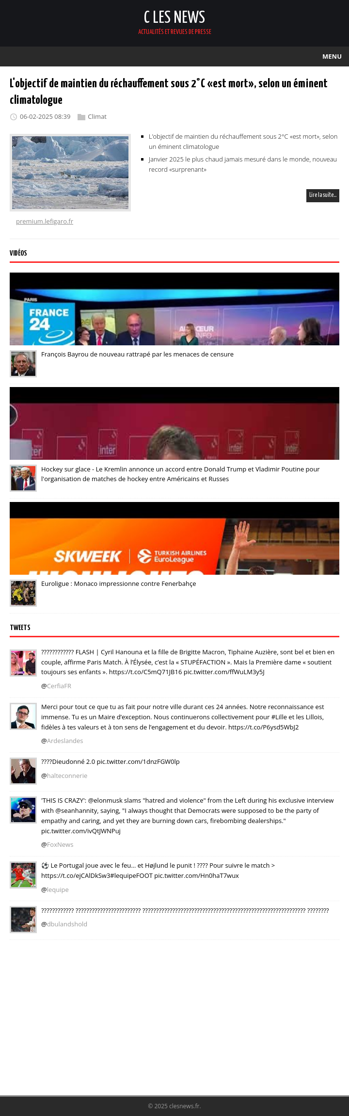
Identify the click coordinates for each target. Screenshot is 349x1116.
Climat (97, 117)
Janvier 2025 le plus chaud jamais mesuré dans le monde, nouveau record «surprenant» (243, 164)
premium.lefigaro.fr (44, 221)
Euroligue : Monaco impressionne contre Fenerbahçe (118, 583)
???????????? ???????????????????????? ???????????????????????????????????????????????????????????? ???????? (185, 910)
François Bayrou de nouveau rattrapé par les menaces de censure (137, 354)
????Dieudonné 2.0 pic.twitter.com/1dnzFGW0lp (110, 761)
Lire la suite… (322, 195)
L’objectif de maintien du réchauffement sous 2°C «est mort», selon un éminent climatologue (243, 141)
